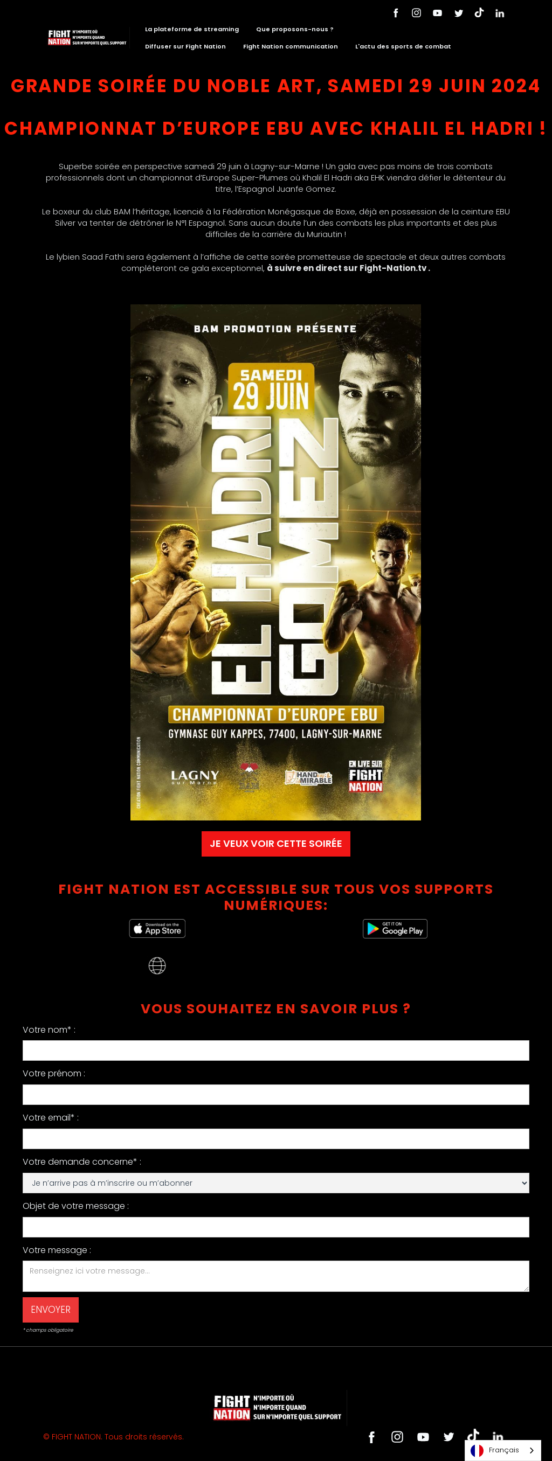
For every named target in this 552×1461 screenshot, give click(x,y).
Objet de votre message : (76, 1206)
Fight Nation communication (290, 46)
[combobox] (503, 1450)
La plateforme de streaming (192, 29)
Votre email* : (51, 1117)
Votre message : (57, 1250)
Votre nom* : (49, 1030)
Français (495, 1450)
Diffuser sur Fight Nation (185, 46)
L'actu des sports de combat (403, 46)
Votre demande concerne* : (82, 1162)
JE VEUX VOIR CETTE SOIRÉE (276, 843)
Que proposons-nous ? (295, 29)
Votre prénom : (54, 1073)
